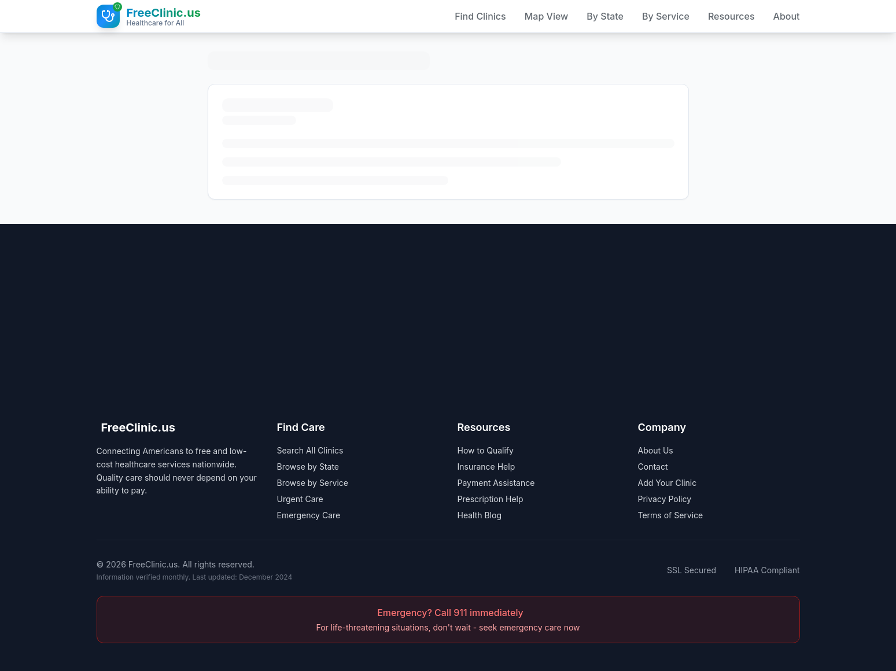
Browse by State (308, 466)
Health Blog (480, 515)
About (786, 16)
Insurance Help (486, 466)
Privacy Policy (665, 499)
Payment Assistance (496, 483)
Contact (653, 466)
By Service (665, 16)
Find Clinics (480, 16)
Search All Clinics (310, 450)
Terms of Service (670, 515)
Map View (547, 16)
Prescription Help (490, 499)
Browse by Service (312, 483)
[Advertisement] (448, 305)
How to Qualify (486, 450)
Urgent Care (300, 499)
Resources (731, 16)
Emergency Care (309, 515)
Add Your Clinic (667, 483)
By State (605, 16)
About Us (655, 450)
